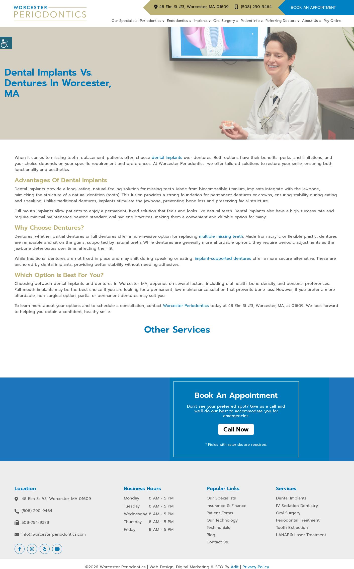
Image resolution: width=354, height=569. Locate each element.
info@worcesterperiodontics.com (54, 534)
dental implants (167, 158)
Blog (211, 535)
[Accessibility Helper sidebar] (6, 43)
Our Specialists (124, 20)
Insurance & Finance (226, 505)
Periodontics (150, 20)
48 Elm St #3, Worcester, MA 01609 (194, 7)
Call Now (236, 429)
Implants (201, 20)
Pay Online (332, 20)
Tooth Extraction (292, 527)
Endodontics (177, 20)
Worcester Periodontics (186, 306)
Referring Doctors (281, 20)
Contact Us (217, 542)
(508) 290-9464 (256, 7)
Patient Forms (220, 513)
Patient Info (250, 20)
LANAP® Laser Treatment (301, 535)
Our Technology (222, 520)
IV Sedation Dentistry (297, 505)
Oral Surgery (224, 20)
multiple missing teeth (221, 236)
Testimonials (218, 527)
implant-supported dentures (223, 259)
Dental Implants (291, 498)
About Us (310, 20)
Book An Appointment (313, 7)
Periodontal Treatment (298, 520)
